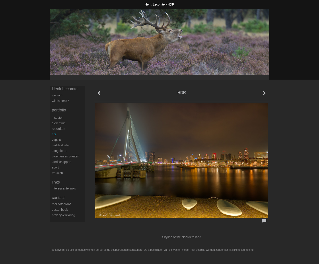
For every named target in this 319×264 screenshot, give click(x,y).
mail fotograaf (61, 204)
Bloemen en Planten (65, 156)
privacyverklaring (63, 215)
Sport (55, 167)
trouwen (57, 173)
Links (56, 182)
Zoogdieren (59, 151)
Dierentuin (59, 123)
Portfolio (59, 110)
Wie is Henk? (60, 101)
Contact (58, 197)
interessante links (64, 188)
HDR (54, 134)
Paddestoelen (61, 145)
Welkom (57, 95)
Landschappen (61, 162)
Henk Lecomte (155, 4)
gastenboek (60, 209)
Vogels (56, 140)
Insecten (57, 117)
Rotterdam (58, 128)
